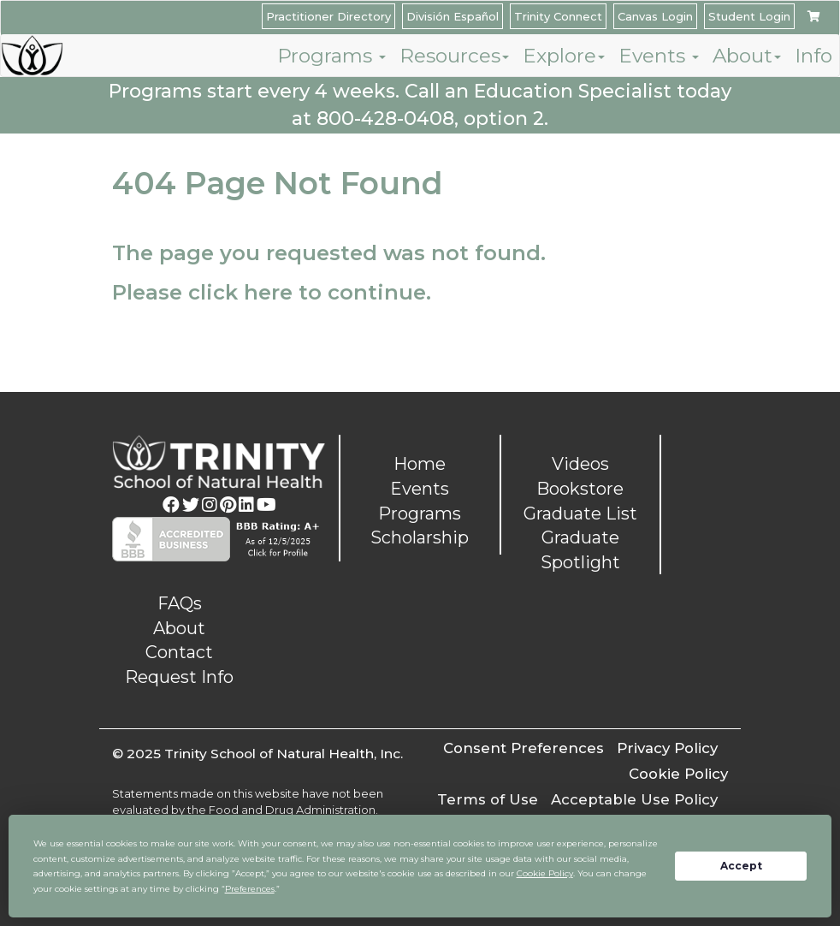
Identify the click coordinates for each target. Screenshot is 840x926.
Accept (741, 865)
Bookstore (580, 488)
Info (813, 56)
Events (658, 56)
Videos (580, 464)
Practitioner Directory (328, 16)
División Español (452, 16)
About (747, 56)
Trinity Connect (558, 16)
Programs (331, 56)
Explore (564, 56)
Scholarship (419, 537)
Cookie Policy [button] (545, 873)
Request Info (179, 677)
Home (419, 464)
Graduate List (580, 513)
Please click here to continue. (271, 292)
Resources (454, 56)
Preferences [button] (250, 888)
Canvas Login (655, 16)
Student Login (749, 16)
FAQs (179, 603)
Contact (179, 652)
